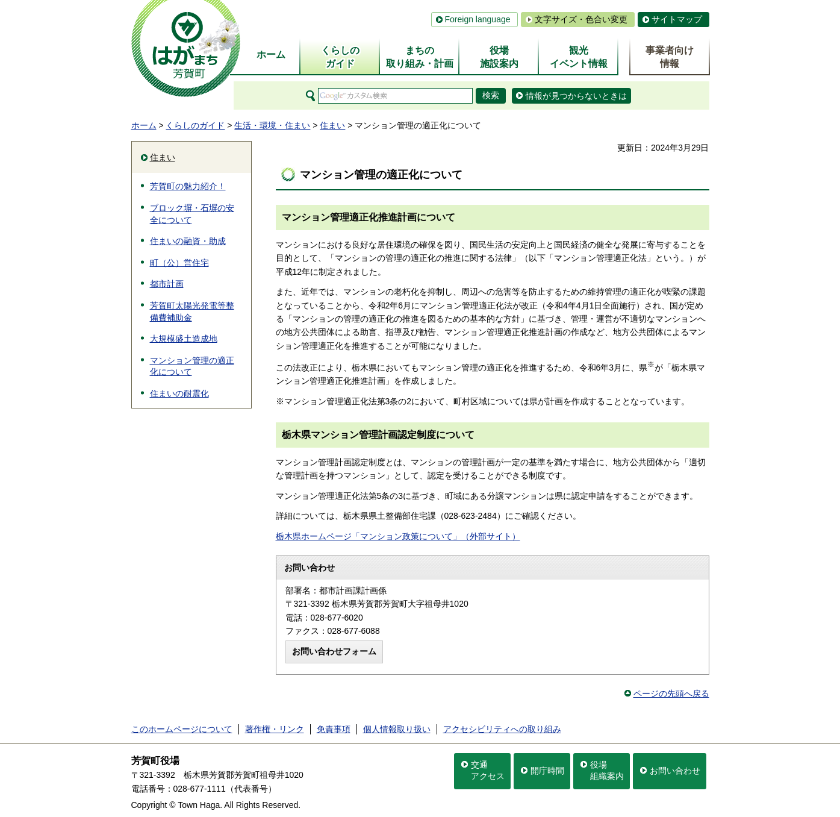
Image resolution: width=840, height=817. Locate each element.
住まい (332, 125)
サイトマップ (677, 19)
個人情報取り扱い (397, 729)
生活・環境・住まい (272, 125)
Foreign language (478, 19)
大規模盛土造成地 (183, 338)
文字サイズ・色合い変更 (581, 19)
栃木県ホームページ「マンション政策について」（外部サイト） (398, 536)
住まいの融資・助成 (188, 241)
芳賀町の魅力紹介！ (188, 186)
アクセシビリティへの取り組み (502, 729)
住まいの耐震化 (179, 393)
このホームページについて (181, 729)
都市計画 (167, 284)
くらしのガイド (195, 125)
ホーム (144, 125)
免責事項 (333, 729)
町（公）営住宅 (179, 263)
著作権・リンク (274, 729)
